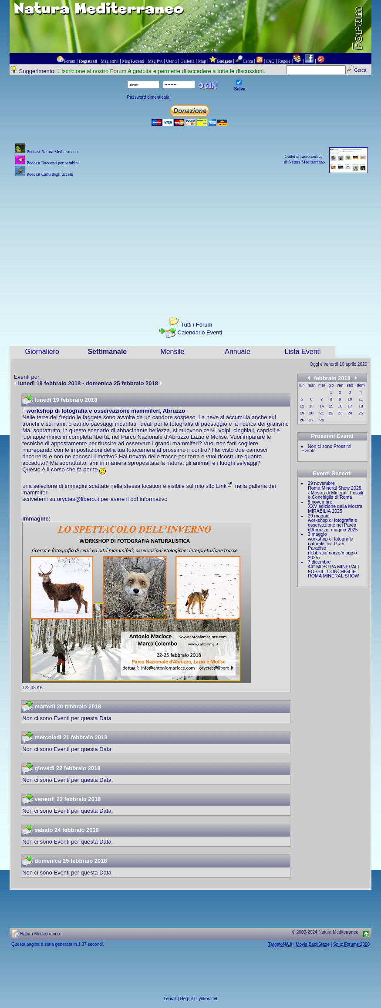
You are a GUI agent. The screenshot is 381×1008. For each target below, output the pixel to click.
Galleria (187, 61)
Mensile (172, 351)
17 (349, 406)
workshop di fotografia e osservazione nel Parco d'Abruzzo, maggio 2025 (333, 524)
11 (360, 399)
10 (349, 399)
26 (302, 420)
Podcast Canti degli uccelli (50, 174)
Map (202, 61)
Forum (69, 61)
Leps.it (170, 998)
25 (360, 413)
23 (340, 413)
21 (322, 413)
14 (322, 406)
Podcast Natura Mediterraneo (52, 151)
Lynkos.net (206, 998)
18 (360, 406)
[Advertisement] (190, 239)
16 (340, 406)
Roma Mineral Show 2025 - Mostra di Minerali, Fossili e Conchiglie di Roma (335, 492)
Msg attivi (110, 61)
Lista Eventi (303, 351)
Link (224, 486)
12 (302, 406)
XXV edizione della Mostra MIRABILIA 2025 (335, 509)
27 (311, 420)
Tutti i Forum (196, 324)
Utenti (171, 61)
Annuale (237, 351)
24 (349, 413)
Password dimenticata (148, 97)
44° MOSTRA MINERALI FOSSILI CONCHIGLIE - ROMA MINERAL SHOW (333, 571)
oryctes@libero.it (78, 499)
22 (331, 413)
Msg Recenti (133, 61)
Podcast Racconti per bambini (53, 162)
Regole (284, 61)
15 (331, 406)
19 (302, 413)
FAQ (270, 61)
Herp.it (186, 998)
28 (322, 420)
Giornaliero (42, 351)
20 (311, 413)
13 (311, 406)
